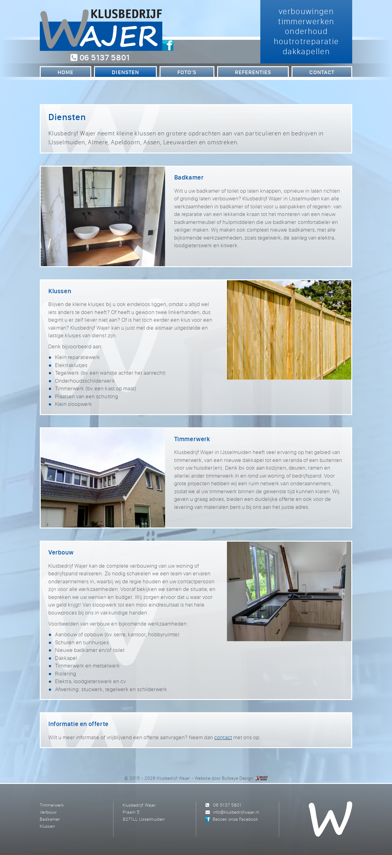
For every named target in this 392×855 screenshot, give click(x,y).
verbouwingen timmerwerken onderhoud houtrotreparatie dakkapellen (306, 31)
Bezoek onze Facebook (235, 819)
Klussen (47, 826)
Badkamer (50, 819)
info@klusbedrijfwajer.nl (236, 812)
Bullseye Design (237, 778)
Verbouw (48, 812)
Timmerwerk (52, 805)
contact (223, 737)
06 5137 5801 (100, 57)
